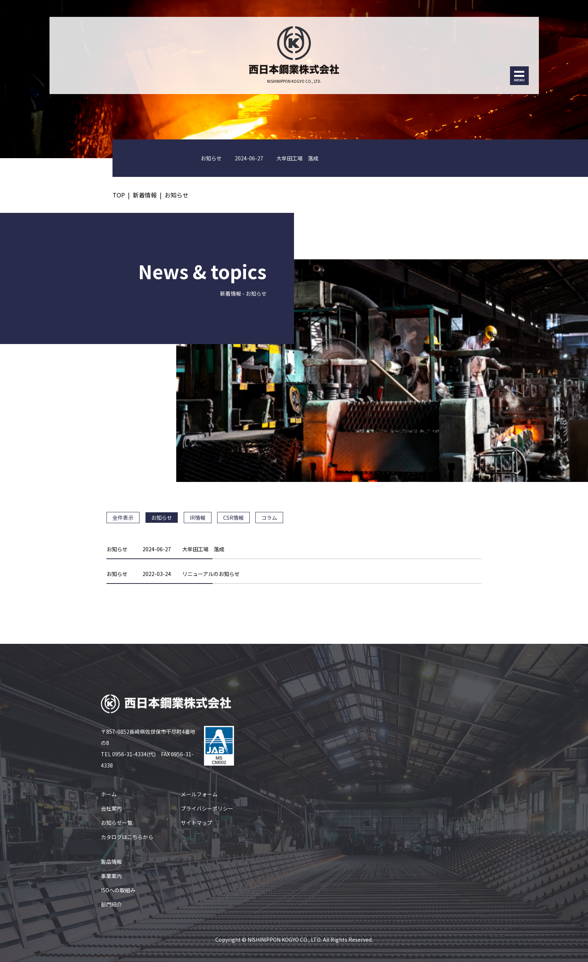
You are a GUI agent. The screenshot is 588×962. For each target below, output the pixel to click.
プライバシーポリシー (207, 808)
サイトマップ (196, 822)
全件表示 (123, 517)
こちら (135, 837)
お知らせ (177, 194)
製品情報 (111, 861)
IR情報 (198, 517)
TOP (118, 194)
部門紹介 (111, 904)
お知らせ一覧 (116, 822)
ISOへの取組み (118, 890)
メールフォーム (199, 794)
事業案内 (111, 876)
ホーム (109, 794)
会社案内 (111, 808)
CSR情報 (233, 517)
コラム (269, 517)
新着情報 (145, 194)
